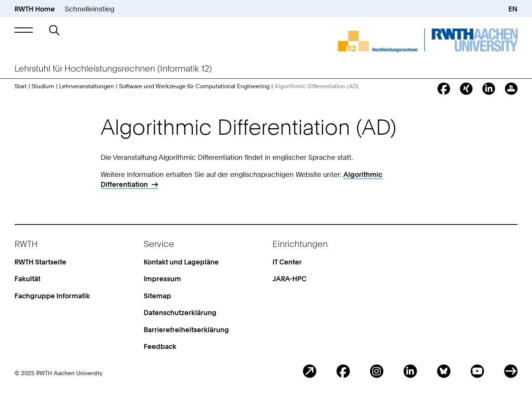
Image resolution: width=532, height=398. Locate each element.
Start (20, 86)
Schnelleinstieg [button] (89, 9)
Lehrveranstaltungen (86, 86)
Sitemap (157, 295)
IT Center (287, 262)
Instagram (376, 371)
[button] (23, 30)
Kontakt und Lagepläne (181, 262)
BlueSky (443, 371)
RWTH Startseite (40, 262)
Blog (309, 371)
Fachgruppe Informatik (52, 295)
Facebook (343, 371)
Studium (43, 86)
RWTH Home (34, 9)
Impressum (162, 278)
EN (513, 9)
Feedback (160, 346)
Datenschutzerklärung (180, 312)
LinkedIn (410, 371)
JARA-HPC (289, 278)
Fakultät (27, 278)
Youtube (477, 371)
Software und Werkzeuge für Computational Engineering (194, 86)
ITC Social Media (511, 371)
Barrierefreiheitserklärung (186, 329)
